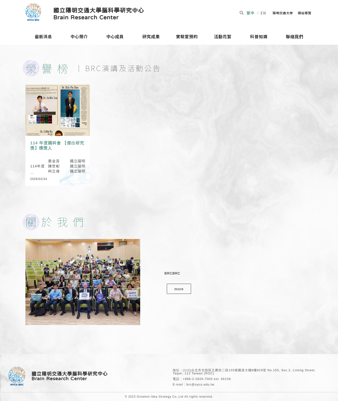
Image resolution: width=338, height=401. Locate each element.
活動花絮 (223, 37)
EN (263, 13)
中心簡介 (79, 37)
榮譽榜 (49, 68)
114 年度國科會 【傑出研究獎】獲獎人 (57, 145)
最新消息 (43, 37)
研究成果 (151, 37)
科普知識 (259, 37)
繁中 (250, 13)
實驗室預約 (187, 37)
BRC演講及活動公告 (123, 68)
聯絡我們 (294, 37)
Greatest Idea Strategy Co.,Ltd (160, 396)
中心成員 (115, 37)
